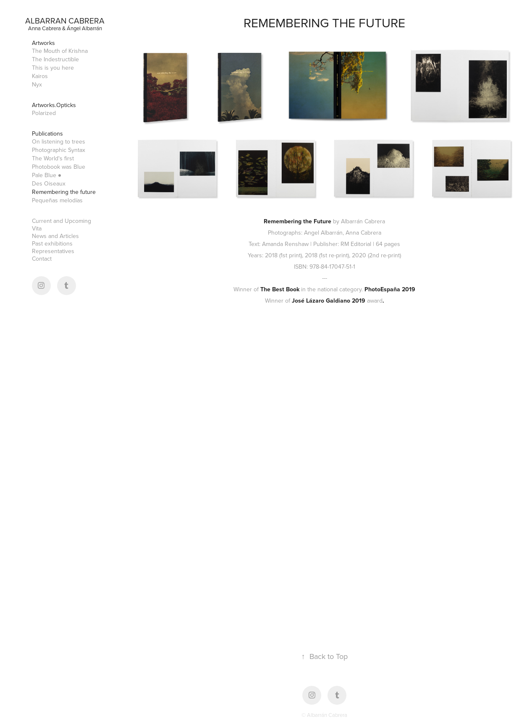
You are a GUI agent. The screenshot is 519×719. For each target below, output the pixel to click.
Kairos (40, 76)
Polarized (44, 113)
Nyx (37, 84)
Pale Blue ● (46, 175)
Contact (42, 258)
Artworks (43, 43)
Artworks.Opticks (54, 105)
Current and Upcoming (61, 221)
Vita (37, 228)
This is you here (53, 67)
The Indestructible (55, 59)
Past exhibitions (52, 243)
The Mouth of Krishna (60, 51)
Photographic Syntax (58, 150)
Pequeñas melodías (57, 200)
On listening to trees (58, 141)
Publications (47, 133)
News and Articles (55, 236)
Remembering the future (64, 192)
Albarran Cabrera (65, 20)
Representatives (53, 251)
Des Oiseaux (49, 183)
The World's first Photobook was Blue (58, 162)
